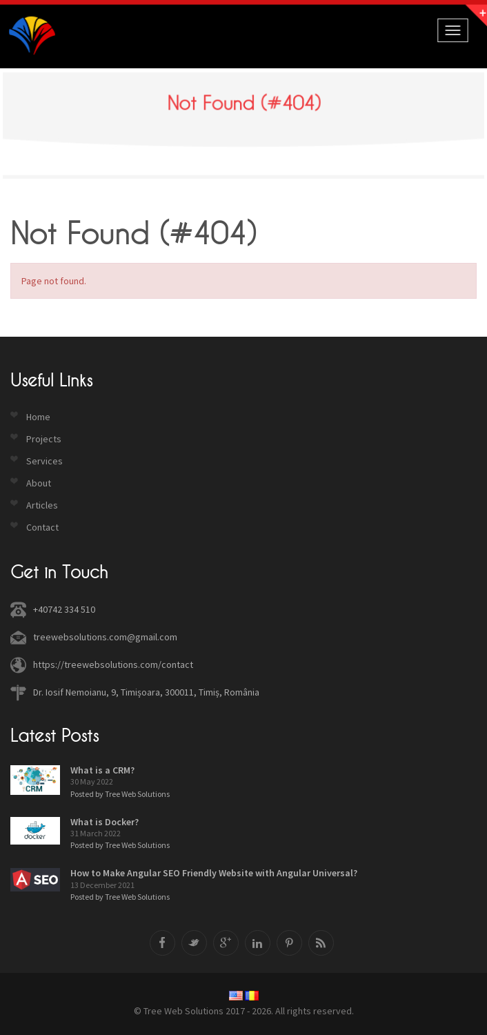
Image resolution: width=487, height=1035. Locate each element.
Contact (42, 527)
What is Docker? (104, 822)
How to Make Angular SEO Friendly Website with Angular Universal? (213, 873)
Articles (42, 505)
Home (38, 417)
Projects (43, 439)
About (38, 483)
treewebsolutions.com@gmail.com (105, 637)
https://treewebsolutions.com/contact (113, 664)
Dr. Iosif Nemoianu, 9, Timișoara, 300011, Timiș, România (146, 692)
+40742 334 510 (64, 609)
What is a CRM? (102, 770)
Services (44, 461)
